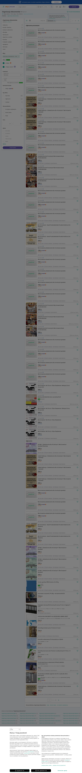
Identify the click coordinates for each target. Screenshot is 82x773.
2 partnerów (26, 753)
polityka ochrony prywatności (59, 765)
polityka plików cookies (47, 765)
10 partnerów (31, 751)
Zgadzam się (19, 770)
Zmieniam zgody (62, 770)
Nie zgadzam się (41, 770)
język (11, 728)
